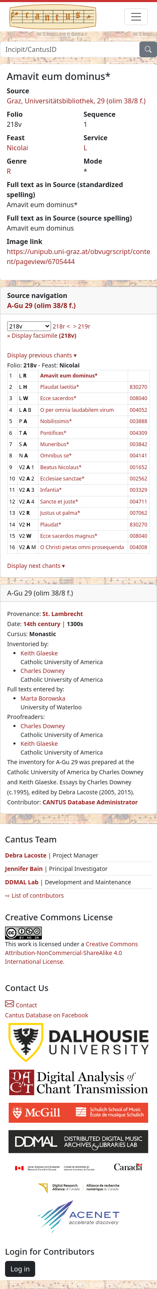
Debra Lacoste (25, 855)
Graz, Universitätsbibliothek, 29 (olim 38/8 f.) (76, 100)
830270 (138, 386)
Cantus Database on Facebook (46, 1015)
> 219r (81, 326)
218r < (61, 326)
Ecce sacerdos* (58, 398)
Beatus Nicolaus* (61, 467)
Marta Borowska (43, 698)
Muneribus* (54, 444)
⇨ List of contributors (34, 895)
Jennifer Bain (24, 869)
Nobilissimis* (56, 421)
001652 (138, 467)
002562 (138, 478)
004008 (138, 547)
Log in (20, 1269)
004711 (138, 501)
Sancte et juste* (59, 501)
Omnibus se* (56, 455)
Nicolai (17, 147)
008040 (138, 398)
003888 (138, 421)
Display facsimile (44, 335)
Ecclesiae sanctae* (62, 478)
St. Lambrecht (62, 614)
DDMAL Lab (22, 882)
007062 (138, 512)
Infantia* (51, 489)
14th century (41, 624)
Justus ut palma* (60, 512)
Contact (21, 1005)
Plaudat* (51, 524)
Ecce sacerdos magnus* (69, 535)
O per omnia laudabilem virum (77, 409)
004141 (138, 455)
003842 (138, 444)
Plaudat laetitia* (59, 386)
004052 (138, 409)
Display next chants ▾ (36, 566)
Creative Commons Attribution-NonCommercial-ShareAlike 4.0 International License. (71, 952)
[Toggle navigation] (136, 16)
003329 (138, 489)
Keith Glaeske (39, 653)
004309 (138, 433)
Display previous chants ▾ (42, 355)
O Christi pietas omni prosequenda (82, 547)
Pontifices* (53, 433)
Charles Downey (43, 671)
